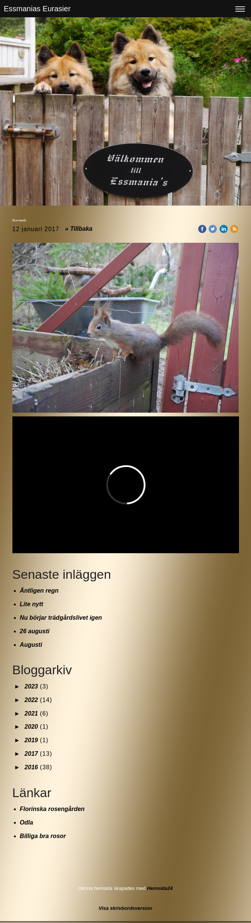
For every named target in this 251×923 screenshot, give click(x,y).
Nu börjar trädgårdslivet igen (61, 617)
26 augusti (35, 631)
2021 (31, 713)
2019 (31, 740)
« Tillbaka (78, 228)
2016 (31, 767)
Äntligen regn (39, 590)
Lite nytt (31, 604)
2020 (31, 726)
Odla (26, 822)
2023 (31, 686)
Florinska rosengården (52, 809)
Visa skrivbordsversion (126, 908)
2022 (31, 700)
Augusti (31, 645)
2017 (31, 754)
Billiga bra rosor (43, 836)
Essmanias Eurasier (37, 9)
